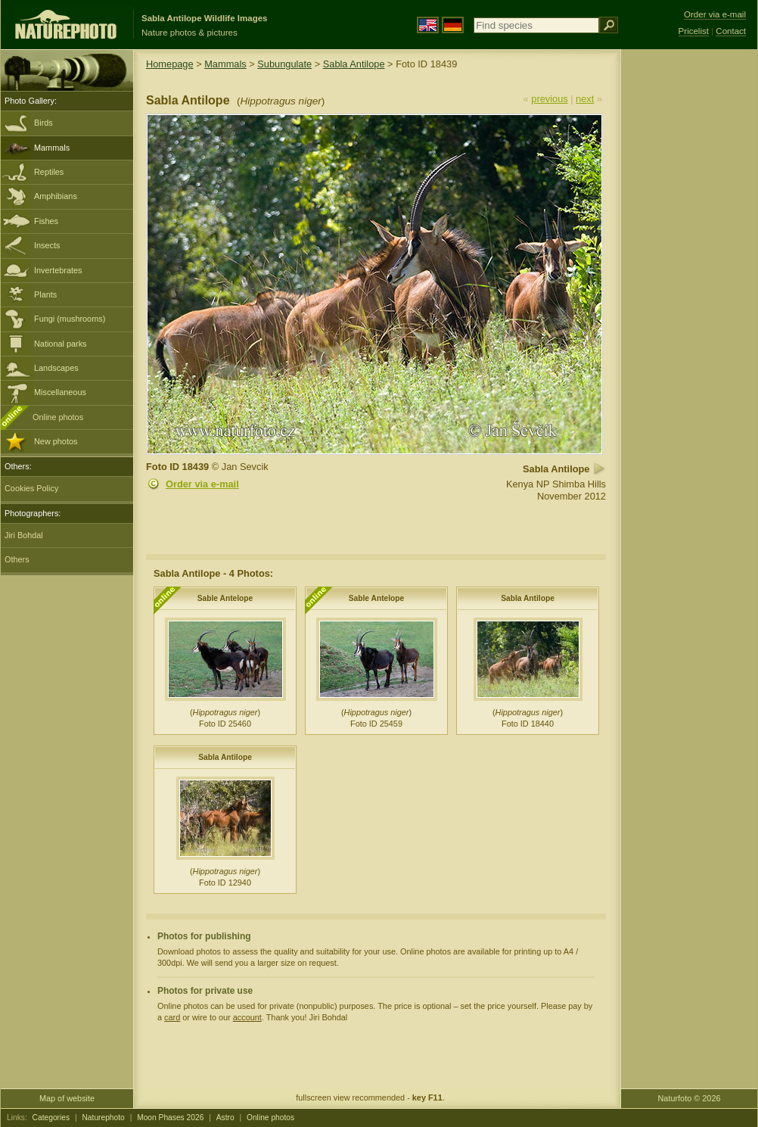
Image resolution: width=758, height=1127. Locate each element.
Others (17, 559)
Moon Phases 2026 (170, 1117)
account (247, 1017)
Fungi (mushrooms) (69, 318)
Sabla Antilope (354, 64)
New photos (55, 441)
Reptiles (49, 171)
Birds (43, 122)
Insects (47, 245)
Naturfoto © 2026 (689, 1098)
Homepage (170, 64)
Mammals (52, 147)
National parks (60, 343)
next (585, 98)
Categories (51, 1117)
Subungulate (284, 64)
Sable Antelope (225, 598)
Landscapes (56, 367)
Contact (731, 31)
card (172, 1017)
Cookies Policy (31, 488)
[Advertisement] (689, 291)
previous (549, 98)
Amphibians (55, 196)
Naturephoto (103, 1117)
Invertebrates (58, 270)
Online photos (58, 417)
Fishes (46, 221)
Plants (45, 294)
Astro (225, 1117)
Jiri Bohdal (24, 535)
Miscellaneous (60, 392)
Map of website (67, 1098)
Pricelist (694, 31)
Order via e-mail (202, 484)
